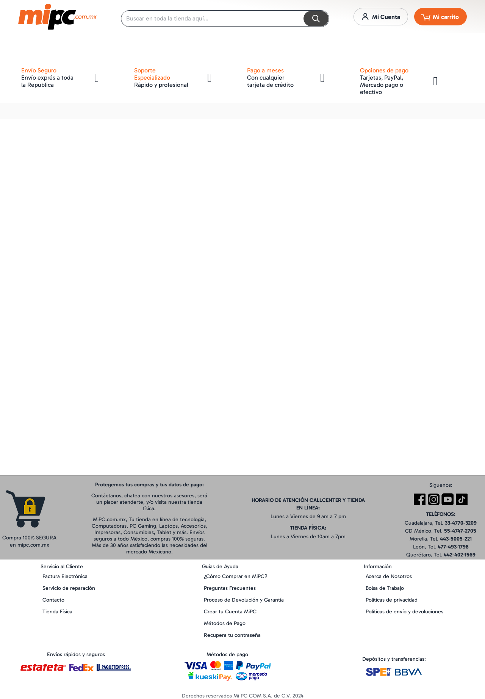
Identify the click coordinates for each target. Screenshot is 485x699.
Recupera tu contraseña (232, 635)
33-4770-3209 (461, 523)
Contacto (53, 600)
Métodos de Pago (225, 623)
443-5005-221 (456, 539)
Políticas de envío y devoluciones (404, 611)
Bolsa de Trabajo (385, 588)
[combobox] (225, 19)
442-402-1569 (460, 555)
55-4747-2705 (460, 531)
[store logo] (57, 17)
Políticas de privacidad (392, 600)
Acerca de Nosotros (389, 576)
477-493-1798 (453, 547)
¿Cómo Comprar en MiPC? (236, 576)
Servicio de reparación (68, 588)
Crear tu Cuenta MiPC (230, 611)
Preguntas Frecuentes (230, 588)
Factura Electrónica (65, 576)
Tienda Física (57, 611)
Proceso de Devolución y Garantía (244, 600)
